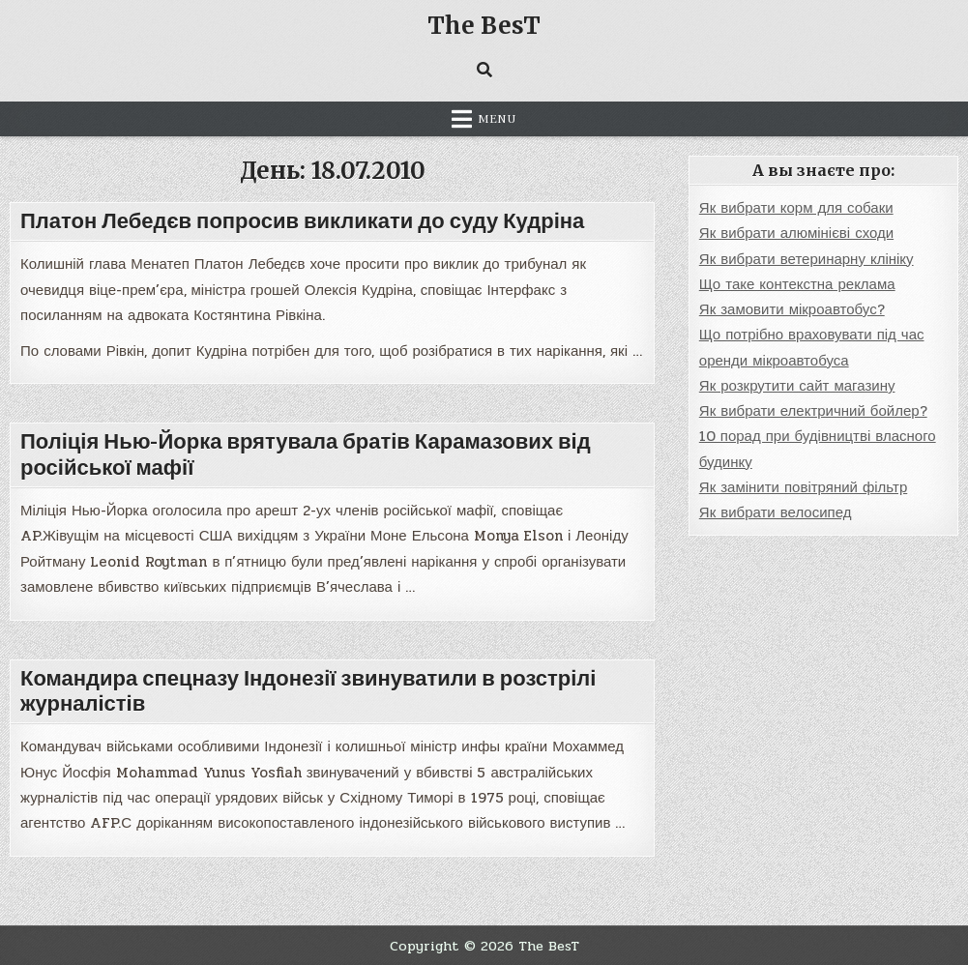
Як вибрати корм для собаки (796, 207)
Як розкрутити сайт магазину (797, 385)
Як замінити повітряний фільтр (803, 487)
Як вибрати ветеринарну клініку (806, 259)
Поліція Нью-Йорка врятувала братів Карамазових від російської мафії (305, 454)
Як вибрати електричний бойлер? (813, 411)
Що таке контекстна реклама (797, 284)
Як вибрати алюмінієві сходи (796, 233)
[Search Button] (484, 69)
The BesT (484, 26)
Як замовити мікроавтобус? (792, 309)
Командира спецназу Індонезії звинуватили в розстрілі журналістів (308, 691)
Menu (497, 119)
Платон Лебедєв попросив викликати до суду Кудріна (302, 221)
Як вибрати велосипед (775, 512)
